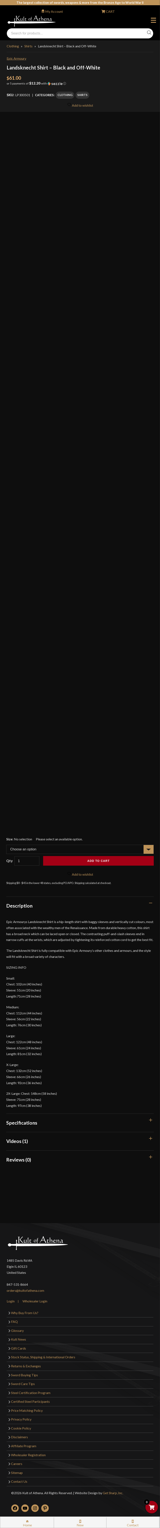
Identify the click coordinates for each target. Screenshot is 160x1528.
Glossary (17, 1330)
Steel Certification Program (30, 1393)
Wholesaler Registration (28, 1455)
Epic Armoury (16, 58)
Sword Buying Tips (24, 1375)
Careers (16, 1464)
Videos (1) (17, 1141)
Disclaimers (19, 1437)
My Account (54, 11)
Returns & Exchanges (26, 1366)
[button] (80, 84)
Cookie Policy (21, 1428)
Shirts (28, 46)
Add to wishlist (80, 104)
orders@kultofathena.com (25, 1290)
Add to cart (98, 860)
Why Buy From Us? (24, 1313)
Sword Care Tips (23, 1384)
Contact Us (19, 1481)
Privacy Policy (21, 1419)
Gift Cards (18, 1348)
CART (110, 11)
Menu (153, 21)
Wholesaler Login (34, 1301)
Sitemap (17, 1473)
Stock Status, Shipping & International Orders (43, 1357)
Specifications (21, 1123)
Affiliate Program (23, 1446)
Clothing (13, 46)
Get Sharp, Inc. (113, 1493)
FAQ (14, 1321)
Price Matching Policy (27, 1410)
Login (11, 1301)
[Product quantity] (26, 861)
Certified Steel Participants (30, 1401)
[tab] (80, 906)
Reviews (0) (18, 1160)
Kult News (18, 1339)
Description (19, 906)
